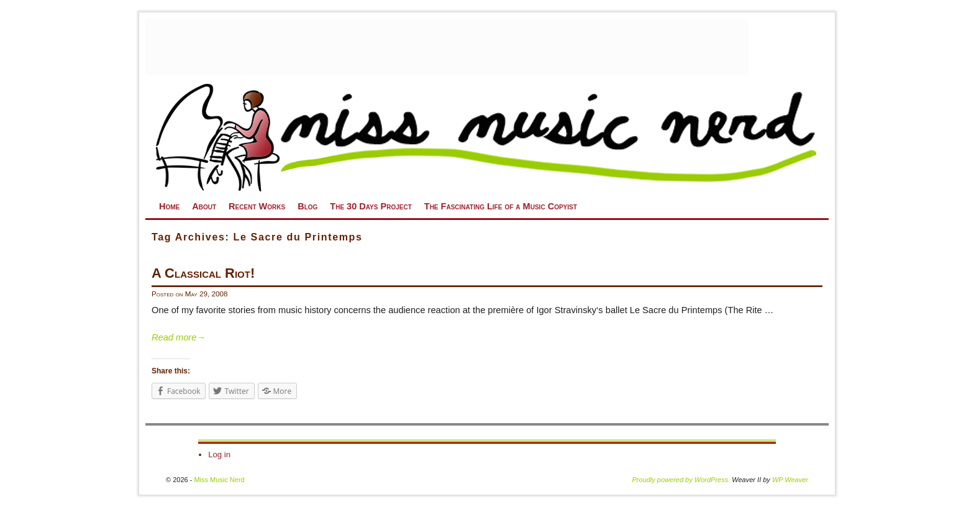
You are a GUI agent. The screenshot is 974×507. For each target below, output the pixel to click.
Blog (307, 206)
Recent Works (257, 206)
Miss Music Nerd (219, 479)
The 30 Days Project (370, 206)
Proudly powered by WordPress (680, 479)
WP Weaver (790, 479)
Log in (219, 454)
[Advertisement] (446, 47)
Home (169, 206)
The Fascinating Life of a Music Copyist (500, 206)
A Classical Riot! (203, 273)
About (204, 206)
